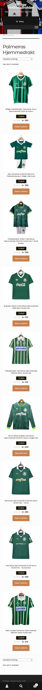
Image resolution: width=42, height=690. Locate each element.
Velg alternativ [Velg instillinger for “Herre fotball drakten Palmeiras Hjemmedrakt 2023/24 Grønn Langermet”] (21, 453)
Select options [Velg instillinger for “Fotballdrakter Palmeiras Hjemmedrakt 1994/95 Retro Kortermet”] (21, 388)
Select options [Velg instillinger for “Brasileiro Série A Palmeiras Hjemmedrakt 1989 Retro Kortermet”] (21, 323)
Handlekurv (33, 684)
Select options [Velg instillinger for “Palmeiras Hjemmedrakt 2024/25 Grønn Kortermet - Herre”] (21, 518)
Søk (21, 686)
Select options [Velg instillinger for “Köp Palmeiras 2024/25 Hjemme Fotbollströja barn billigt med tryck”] (21, 191)
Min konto (7, 686)
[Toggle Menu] (36, 27)
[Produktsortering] (17, 59)
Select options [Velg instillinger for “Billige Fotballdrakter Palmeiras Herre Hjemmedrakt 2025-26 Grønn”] (21, 126)
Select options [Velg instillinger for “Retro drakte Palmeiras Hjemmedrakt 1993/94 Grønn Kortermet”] (21, 648)
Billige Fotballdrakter (21, 6)
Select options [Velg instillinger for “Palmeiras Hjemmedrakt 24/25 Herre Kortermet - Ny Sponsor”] (21, 583)
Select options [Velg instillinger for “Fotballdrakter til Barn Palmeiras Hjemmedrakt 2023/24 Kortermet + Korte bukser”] (21, 258)
